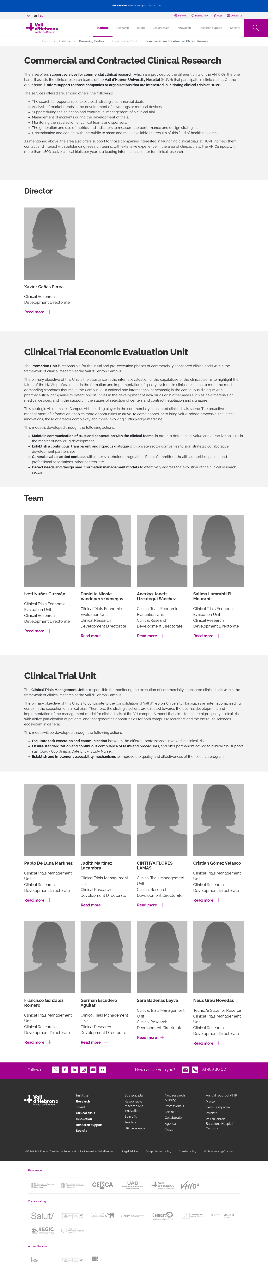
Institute (82, 1095)
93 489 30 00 (213, 1069)
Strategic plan (134, 1095)
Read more (34, 312)
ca (28, 16)
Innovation (184, 28)
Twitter (55, 1069)
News (169, 1129)
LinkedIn (74, 1069)
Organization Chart (124, 41)
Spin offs (131, 1116)
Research (122, 28)
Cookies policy (187, 1151)
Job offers (172, 1112)
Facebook (65, 1069)
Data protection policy (158, 1151)
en (35, 16)
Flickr (102, 1069)
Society (235, 28)
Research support (210, 28)
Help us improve (218, 1107)
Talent (141, 28)
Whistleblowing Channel (218, 1151)
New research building (175, 1098)
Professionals (174, 1106)
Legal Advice (130, 1151)
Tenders (130, 1122)
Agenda (170, 1124)
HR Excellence (135, 1128)
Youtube (93, 1069)
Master (211, 1101)
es (41, 16)
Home (46, 41)
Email (185, 1069)
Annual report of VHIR (221, 1095)
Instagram (83, 1069)
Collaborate (173, 1118)
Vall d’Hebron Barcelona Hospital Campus (219, 1123)
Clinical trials (161, 28)
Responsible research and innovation (134, 1106)
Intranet (211, 1113)
